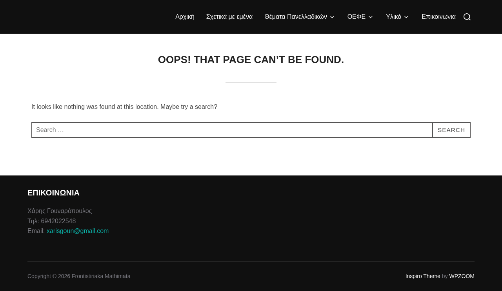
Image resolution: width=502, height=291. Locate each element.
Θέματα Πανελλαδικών (300, 16)
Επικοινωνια (439, 16)
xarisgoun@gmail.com (78, 231)
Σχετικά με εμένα (229, 16)
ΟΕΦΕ (361, 16)
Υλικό (398, 16)
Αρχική (185, 16)
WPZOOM (462, 276)
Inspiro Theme (423, 276)
